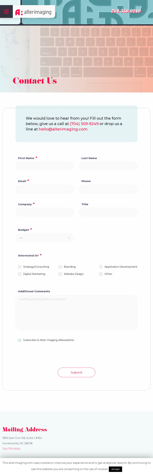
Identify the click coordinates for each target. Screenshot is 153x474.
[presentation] (40, 356)
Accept (115, 469)
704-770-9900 (11, 448)
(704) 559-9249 (84, 123)
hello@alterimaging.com (63, 129)
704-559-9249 (125, 11)
